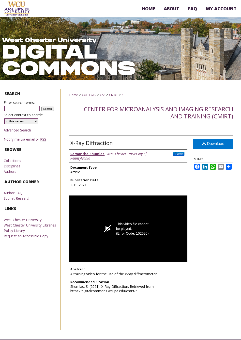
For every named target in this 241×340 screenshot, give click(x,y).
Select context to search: (23, 115)
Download (213, 144)
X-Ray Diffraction (91, 142)
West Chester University (23, 219)
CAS (102, 95)
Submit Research (17, 198)
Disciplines (12, 166)
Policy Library (14, 230)
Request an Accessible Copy (26, 236)
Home (73, 95)
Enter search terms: (19, 102)
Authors (10, 171)
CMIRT (113, 95)
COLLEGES (89, 95)
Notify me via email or (25, 139)
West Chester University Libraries (30, 225)
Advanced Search (17, 130)
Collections (12, 160)
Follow (179, 153)
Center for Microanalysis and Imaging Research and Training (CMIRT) (158, 112)
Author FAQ (13, 193)
